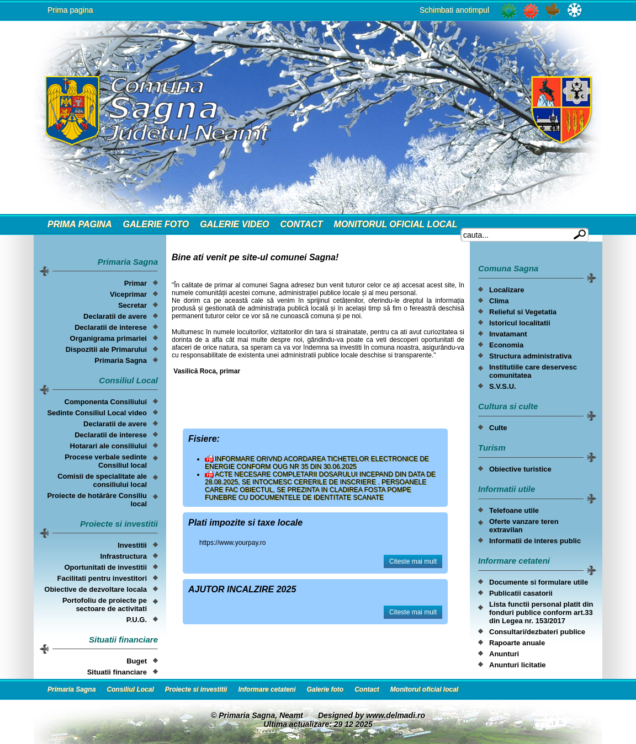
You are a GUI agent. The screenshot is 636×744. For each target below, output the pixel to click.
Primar (135, 283)
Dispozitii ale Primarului (106, 349)
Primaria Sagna (120, 360)
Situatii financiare (117, 672)
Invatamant (508, 334)
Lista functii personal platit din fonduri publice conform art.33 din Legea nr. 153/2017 (541, 612)
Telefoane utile (514, 510)
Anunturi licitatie (517, 665)
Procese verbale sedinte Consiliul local (106, 461)
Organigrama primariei (108, 338)
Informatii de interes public (535, 541)
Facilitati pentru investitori (102, 578)
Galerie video (234, 224)
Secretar (132, 305)
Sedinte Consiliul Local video (97, 413)
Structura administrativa (530, 356)
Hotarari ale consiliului (108, 446)
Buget (136, 661)
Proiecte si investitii (196, 689)
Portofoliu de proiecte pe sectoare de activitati (104, 604)
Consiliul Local (130, 689)
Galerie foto (156, 224)
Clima (498, 301)
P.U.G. (136, 619)
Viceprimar (128, 294)
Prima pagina (70, 10)
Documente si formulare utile (538, 582)
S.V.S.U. (502, 386)
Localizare (506, 290)
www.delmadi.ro (395, 715)
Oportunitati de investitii (105, 567)
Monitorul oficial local (396, 224)
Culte (498, 428)
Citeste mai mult (413, 561)
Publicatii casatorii (521, 593)
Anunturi (504, 654)
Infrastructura (123, 556)
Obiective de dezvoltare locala (95, 589)
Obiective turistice (520, 469)
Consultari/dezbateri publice (537, 632)
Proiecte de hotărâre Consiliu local (97, 499)
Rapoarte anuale (517, 643)
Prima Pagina (79, 224)
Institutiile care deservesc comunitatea (533, 371)
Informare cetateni (266, 689)
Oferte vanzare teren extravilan (524, 525)
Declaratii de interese (111, 327)
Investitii (132, 545)
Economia (506, 345)
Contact (301, 224)
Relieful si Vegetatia (522, 312)
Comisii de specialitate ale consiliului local (102, 480)
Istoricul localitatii (519, 323)
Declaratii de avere (115, 316)
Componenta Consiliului (106, 402)
